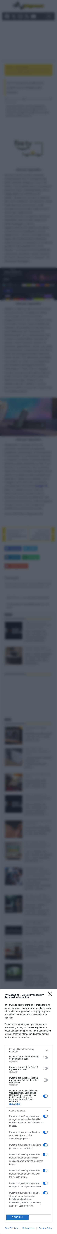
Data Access (28, 1228)
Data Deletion (11, 1228)
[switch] (45, 1057)
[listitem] (28, 1050)
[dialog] (28, 1111)
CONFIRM (17, 1217)
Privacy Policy (45, 1228)
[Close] (51, 995)
